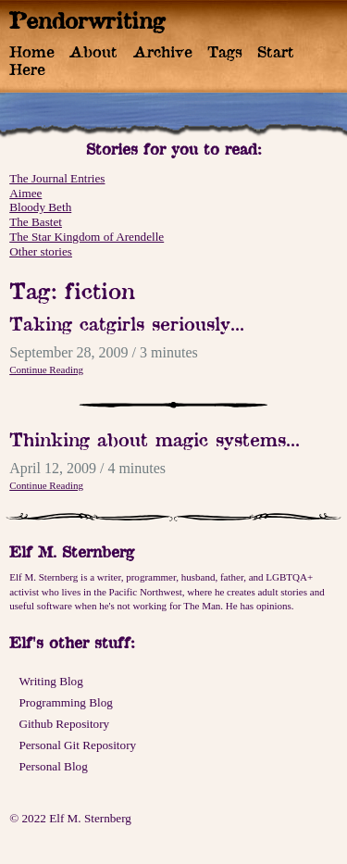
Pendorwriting (87, 20)
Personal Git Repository (77, 745)
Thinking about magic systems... (154, 439)
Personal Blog (53, 766)
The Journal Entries (57, 178)
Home (32, 51)
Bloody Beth (40, 207)
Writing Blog (50, 681)
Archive (162, 51)
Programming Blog (65, 702)
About (93, 51)
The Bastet (35, 222)
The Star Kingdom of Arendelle (86, 237)
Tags (224, 51)
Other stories (40, 251)
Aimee (25, 193)
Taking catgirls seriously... (126, 323)
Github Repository (64, 724)
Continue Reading (46, 369)
